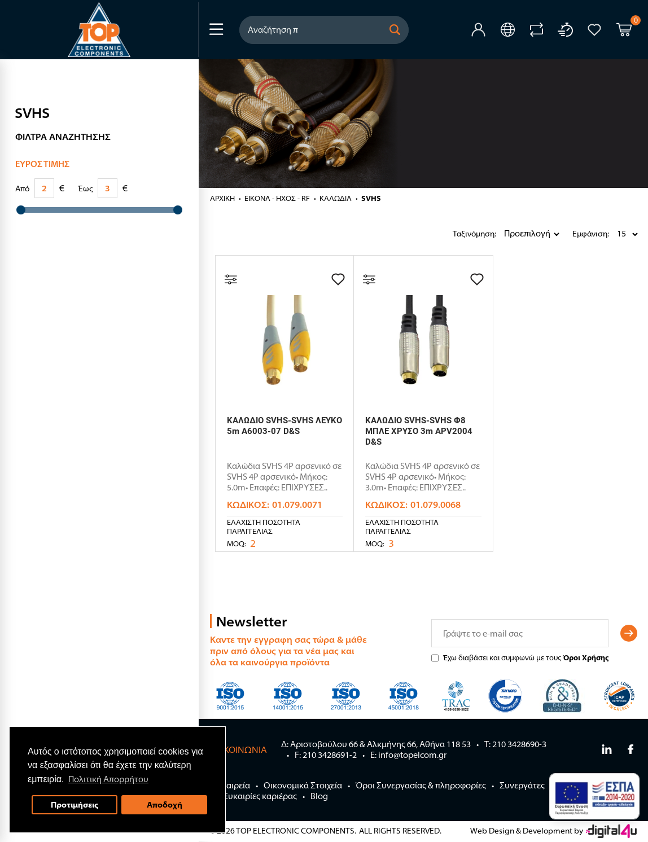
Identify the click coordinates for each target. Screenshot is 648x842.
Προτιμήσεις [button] (74, 804)
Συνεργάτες (522, 785)
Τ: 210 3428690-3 (515, 744)
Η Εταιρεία (230, 785)
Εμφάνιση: (575, 234)
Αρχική (222, 198)
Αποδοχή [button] (164, 804)
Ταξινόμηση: (455, 234)
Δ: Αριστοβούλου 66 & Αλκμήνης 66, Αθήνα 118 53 (376, 744)
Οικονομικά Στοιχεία (303, 785)
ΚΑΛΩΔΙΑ (335, 198)
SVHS (371, 198)
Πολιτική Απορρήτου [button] (108, 779)
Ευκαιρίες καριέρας (260, 796)
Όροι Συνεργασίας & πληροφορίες (421, 785)
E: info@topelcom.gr (408, 754)
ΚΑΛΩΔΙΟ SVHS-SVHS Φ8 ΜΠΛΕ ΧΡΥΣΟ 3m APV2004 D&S (418, 431)
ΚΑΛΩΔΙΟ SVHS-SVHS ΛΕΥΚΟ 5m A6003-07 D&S (284, 425)
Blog (319, 796)
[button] (395, 30)
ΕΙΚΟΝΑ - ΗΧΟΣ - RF (277, 198)
